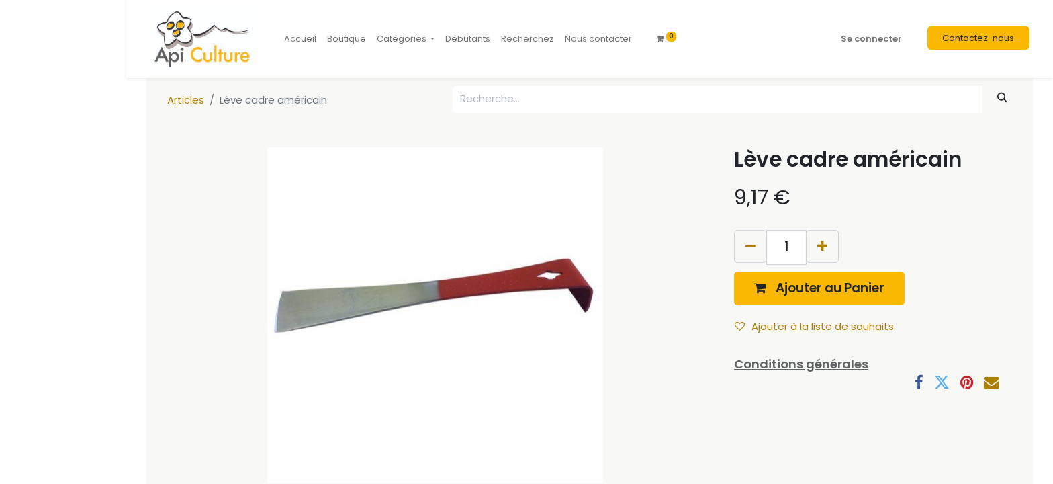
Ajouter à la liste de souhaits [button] (814, 326)
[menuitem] (300, 39)
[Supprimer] (750, 246)
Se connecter (871, 38)
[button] (819, 288)
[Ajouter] (822, 246)
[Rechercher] (1002, 98)
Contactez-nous (978, 38)
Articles (185, 100)
